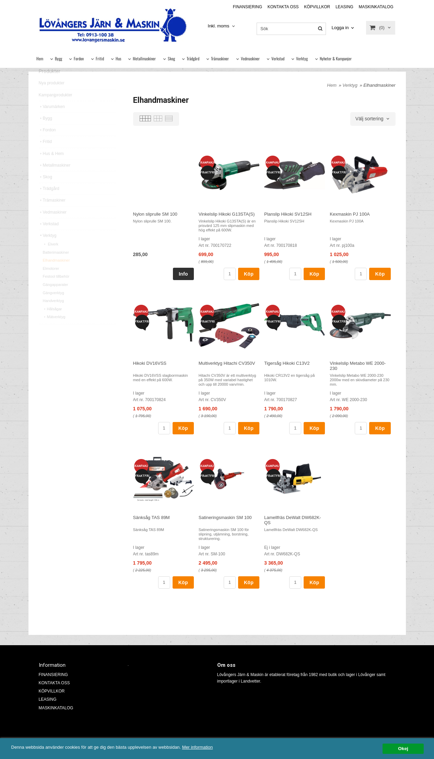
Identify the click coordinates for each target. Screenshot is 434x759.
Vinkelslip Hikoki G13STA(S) (227, 214)
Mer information (207, 747)
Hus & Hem (51, 167)
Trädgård (193, 58)
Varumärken (52, 120)
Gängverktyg (53, 306)
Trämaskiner (220, 58)
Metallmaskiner (144, 58)
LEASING (344, 6)
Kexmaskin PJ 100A (350, 214)
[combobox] (222, 26)
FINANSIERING (247, 6)
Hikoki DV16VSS (150, 363)
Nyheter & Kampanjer (336, 58)
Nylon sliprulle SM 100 (155, 214)
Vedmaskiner (250, 58)
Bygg (58, 58)
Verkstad (277, 58)
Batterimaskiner (56, 266)
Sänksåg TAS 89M (151, 517)
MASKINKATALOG (376, 6)
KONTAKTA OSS (283, 6)
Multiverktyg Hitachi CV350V (227, 363)
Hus (118, 58)
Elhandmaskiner (56, 274)
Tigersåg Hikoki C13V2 (286, 363)
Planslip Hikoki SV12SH (288, 214)
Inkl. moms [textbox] (219, 26)
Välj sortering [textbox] (369, 118)
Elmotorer (51, 282)
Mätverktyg (54, 330)
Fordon (79, 58)
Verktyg (302, 58)
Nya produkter (51, 96)
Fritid (100, 58)
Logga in (340, 27)
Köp (249, 274)
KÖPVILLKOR (317, 6)
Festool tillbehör (56, 290)
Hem (39, 58)
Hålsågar (52, 322)
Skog (171, 58)
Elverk (51, 257)
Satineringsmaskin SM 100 (225, 517)
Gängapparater (55, 298)
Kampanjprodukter (55, 108)
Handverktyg (53, 314)
